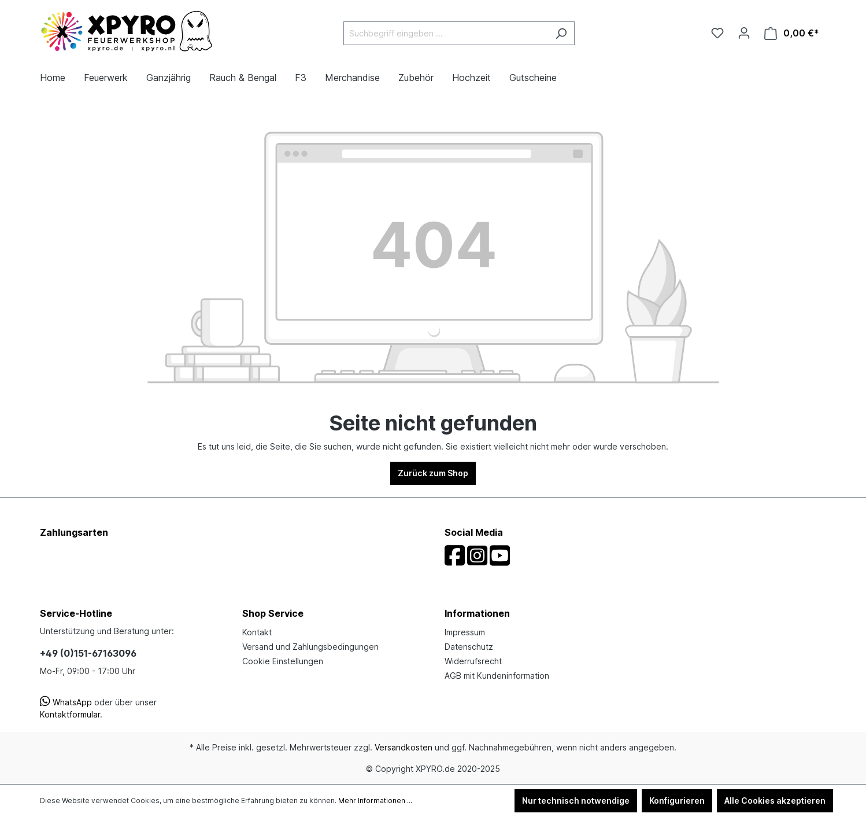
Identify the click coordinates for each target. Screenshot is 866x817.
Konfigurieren (677, 800)
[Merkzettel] (717, 33)
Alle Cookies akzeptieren (775, 800)
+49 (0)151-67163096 (88, 653)
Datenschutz (469, 647)
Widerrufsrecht (473, 661)
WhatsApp (66, 702)
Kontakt (257, 632)
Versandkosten (403, 747)
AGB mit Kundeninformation (497, 675)
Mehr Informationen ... (375, 800)
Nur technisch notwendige (576, 800)
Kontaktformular (70, 714)
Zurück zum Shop (433, 473)
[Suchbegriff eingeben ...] (445, 33)
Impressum (465, 632)
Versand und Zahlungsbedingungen (310, 647)
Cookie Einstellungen (282, 661)
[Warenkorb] (791, 33)
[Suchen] (561, 33)
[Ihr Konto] (744, 33)
